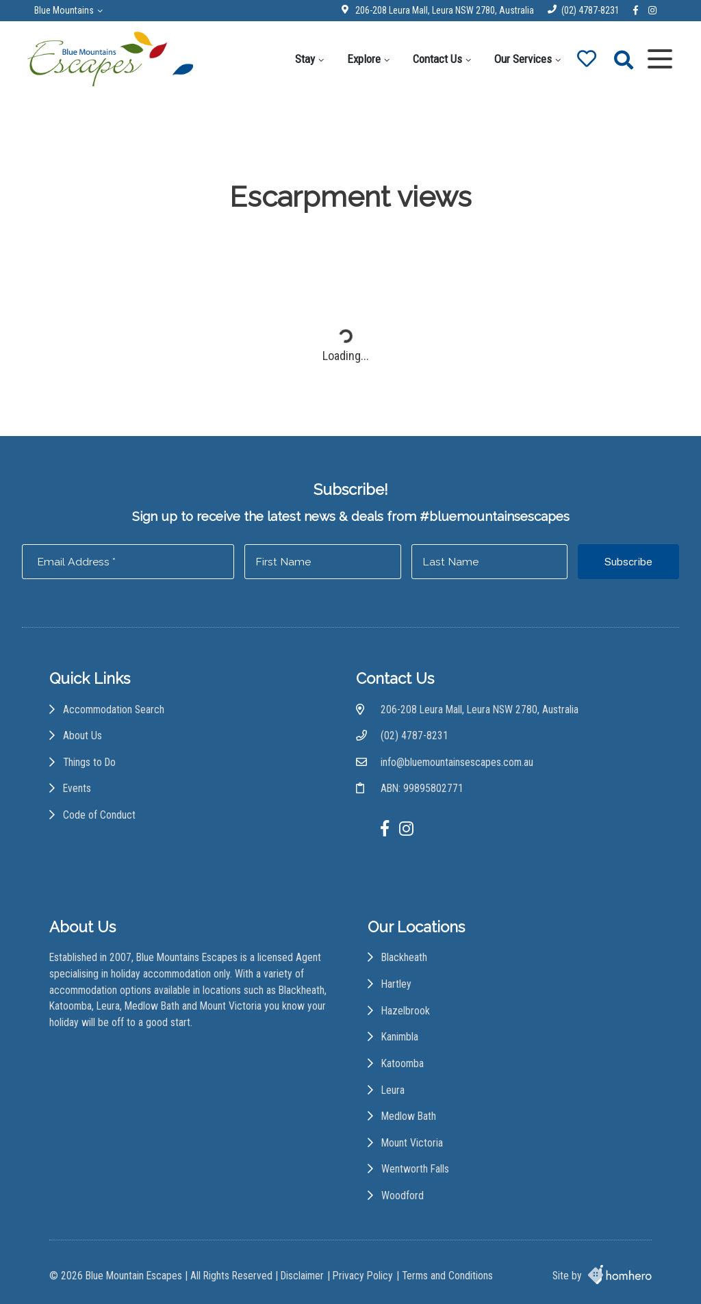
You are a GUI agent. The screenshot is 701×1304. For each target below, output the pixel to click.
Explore (364, 59)
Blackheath (404, 957)
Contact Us (437, 59)
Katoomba (402, 1063)
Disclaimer (302, 1275)
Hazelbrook (405, 1010)
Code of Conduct (99, 814)
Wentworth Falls (415, 1168)
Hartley (396, 983)
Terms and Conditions (447, 1275)
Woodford (402, 1195)
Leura (393, 1090)
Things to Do (89, 762)
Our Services (523, 59)
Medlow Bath (408, 1116)
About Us (82, 735)
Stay (305, 59)
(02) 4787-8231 (590, 10)
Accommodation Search (113, 709)
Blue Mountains (64, 10)
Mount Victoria (412, 1142)
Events (77, 788)
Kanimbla (399, 1036)
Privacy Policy (363, 1275)
